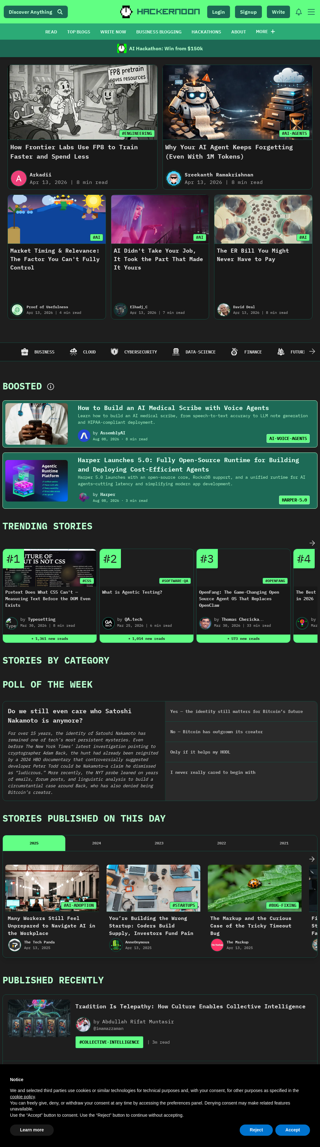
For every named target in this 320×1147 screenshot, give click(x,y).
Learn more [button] (32, 1129)
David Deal (244, 306)
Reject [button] (256, 1129)
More (265, 31)
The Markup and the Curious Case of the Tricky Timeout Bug (251, 815)
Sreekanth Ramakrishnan (219, 174)
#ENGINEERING (137, 133)
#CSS (86, 580)
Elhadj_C (139, 306)
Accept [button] (292, 1129)
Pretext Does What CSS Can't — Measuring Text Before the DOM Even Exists (47, 598)
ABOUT (238, 32)
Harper (107, 494)
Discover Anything (36, 12)
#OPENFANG (275, 580)
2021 (284, 733)
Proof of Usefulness (47, 306)
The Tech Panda (39, 832)
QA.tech (133, 619)
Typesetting (41, 619)
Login (218, 12)
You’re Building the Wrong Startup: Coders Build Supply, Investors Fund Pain (151, 815)
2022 (221, 733)
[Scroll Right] (312, 352)
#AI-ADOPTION (79, 795)
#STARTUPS (183, 795)
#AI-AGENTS (294, 133)
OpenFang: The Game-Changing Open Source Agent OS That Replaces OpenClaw (239, 598)
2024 (96, 733)
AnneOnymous (137, 832)
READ (51, 32)
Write (278, 12)
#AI (96, 237)
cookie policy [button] (22, 1096)
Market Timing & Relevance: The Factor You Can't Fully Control (55, 259)
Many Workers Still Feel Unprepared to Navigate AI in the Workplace (51, 815)
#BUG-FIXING (282, 795)
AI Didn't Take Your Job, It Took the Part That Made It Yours (158, 259)
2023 (159, 733)
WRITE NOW (113, 32)
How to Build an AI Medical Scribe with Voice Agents (173, 407)
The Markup (237, 832)
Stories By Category (55, 660)
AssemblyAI (112, 433)
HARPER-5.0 (294, 500)
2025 (34, 733)
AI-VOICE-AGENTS (288, 438)
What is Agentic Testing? (132, 592)
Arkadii (41, 174)
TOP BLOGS (78, 32)
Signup (248, 12)
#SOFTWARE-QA (175, 580)
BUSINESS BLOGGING (159, 32)
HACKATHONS (206, 32)
